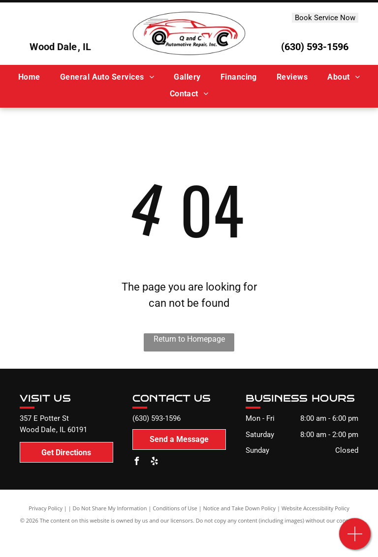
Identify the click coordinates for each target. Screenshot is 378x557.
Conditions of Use (175, 508)
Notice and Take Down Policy (239, 508)
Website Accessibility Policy (315, 508)
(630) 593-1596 (314, 47)
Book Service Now (325, 17)
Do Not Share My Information (110, 508)
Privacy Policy (46, 508)
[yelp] (154, 462)
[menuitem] (29, 77)
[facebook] (136, 462)
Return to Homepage (189, 339)
